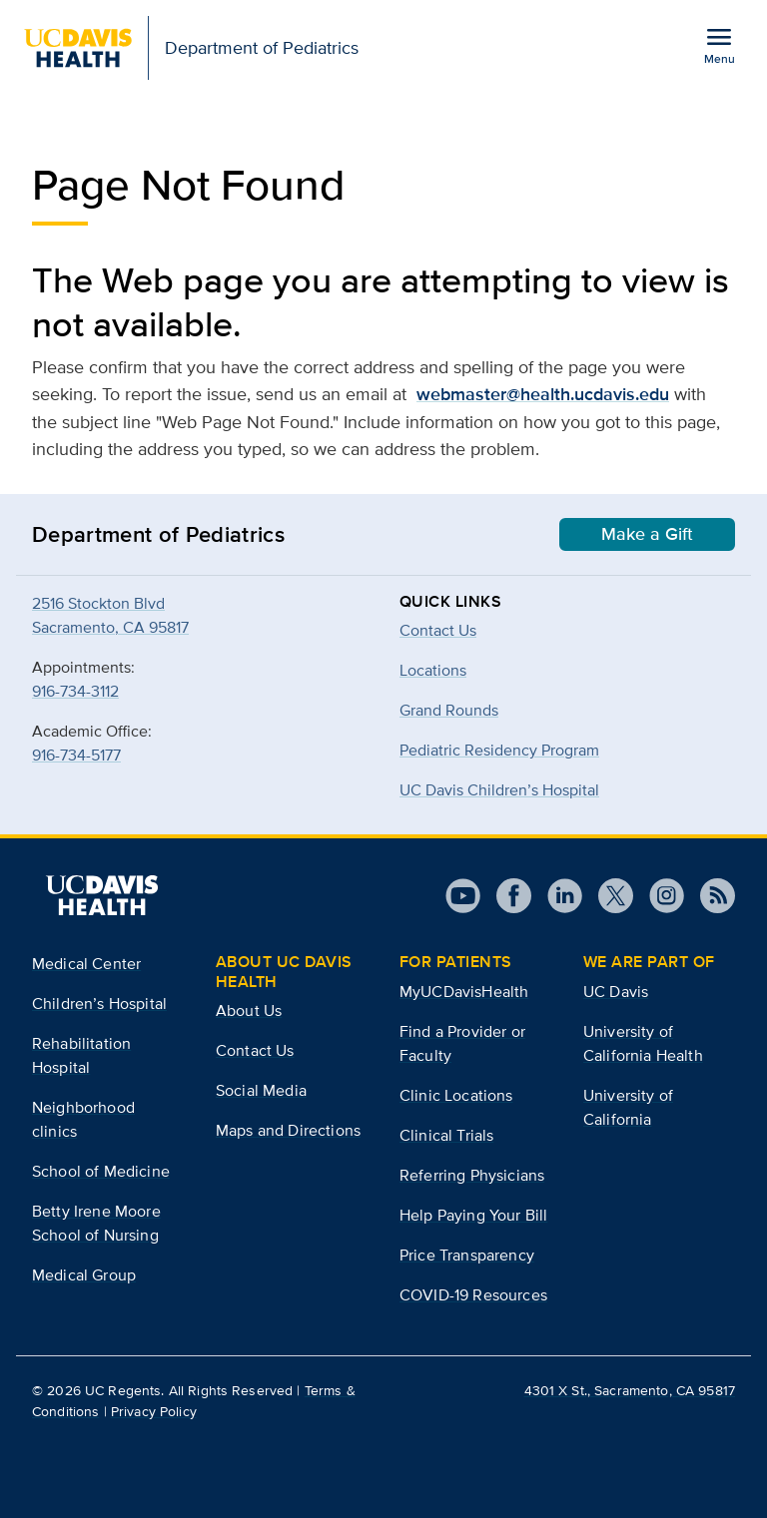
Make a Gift (647, 534)
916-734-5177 (76, 755)
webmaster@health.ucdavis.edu (542, 394)
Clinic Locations (456, 1095)
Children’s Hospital (99, 1003)
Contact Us (437, 630)
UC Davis (615, 991)
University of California (628, 1107)
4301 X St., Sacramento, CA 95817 (629, 1390)
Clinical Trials (446, 1135)
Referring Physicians (471, 1175)
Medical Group (84, 1275)
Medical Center (86, 963)
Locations (432, 670)
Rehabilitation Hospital (81, 1055)
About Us (249, 1010)
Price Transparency (466, 1255)
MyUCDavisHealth (463, 991)
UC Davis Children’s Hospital (499, 789)
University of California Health (643, 1043)
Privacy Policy (154, 1411)
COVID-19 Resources (473, 1294)
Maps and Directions (288, 1130)
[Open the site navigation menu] (719, 45)
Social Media (261, 1090)
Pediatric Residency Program (499, 750)
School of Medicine (101, 1171)
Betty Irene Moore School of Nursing (96, 1223)
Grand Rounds (448, 710)
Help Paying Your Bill (473, 1215)
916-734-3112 (75, 691)
